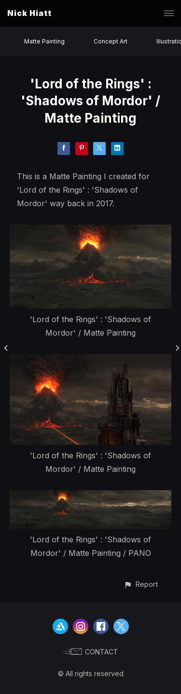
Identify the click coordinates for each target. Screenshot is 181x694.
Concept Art (110, 41)
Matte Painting (44, 41)
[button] (141, 584)
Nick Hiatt (29, 13)
